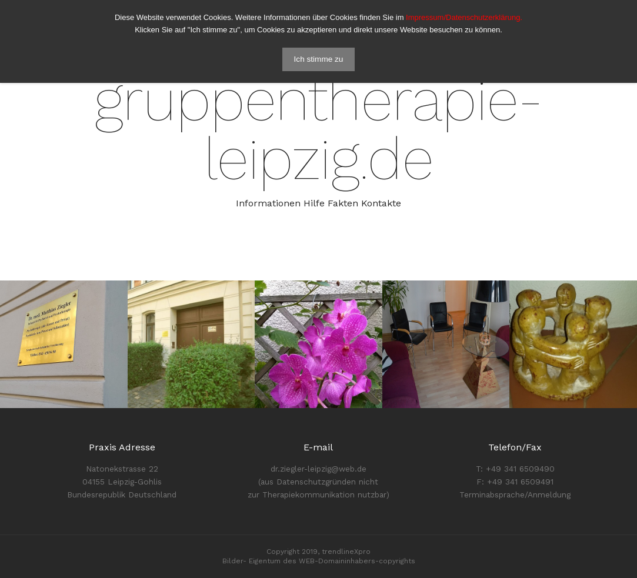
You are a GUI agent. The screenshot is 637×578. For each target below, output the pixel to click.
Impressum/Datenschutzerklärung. (464, 17)
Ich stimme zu (318, 59)
